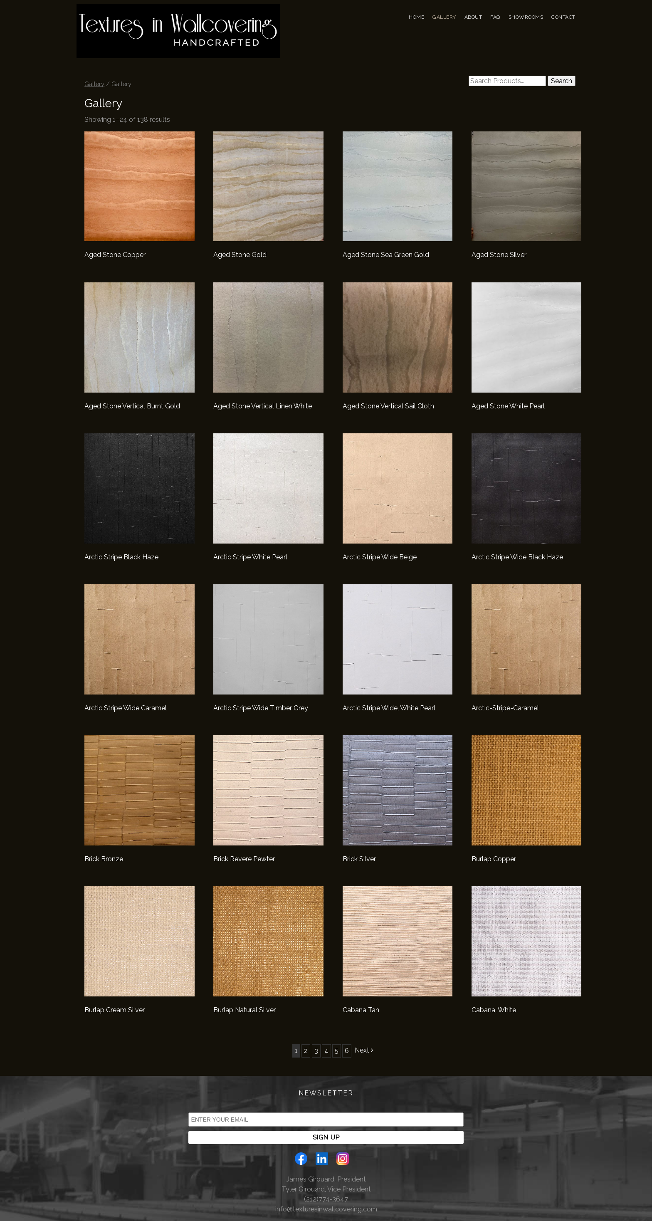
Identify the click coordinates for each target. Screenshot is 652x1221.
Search (561, 81)
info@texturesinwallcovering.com (326, 1209)
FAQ (495, 17)
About (473, 17)
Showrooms (526, 17)
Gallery (444, 17)
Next (364, 1050)
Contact (563, 17)
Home (416, 17)
